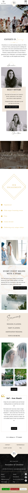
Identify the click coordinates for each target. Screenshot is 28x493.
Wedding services (5, 470)
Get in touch (3, 3)
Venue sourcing (14, 327)
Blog (14, 473)
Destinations (16, 468)
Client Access (7, 439)
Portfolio (3, 468)
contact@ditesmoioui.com (19, 460)
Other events (4, 473)
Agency (2, 465)
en (26, 3)
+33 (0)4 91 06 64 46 (7, 460)
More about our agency (12, 103)
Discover (14, 380)
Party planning (14, 319)
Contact (7, 436)
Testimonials (20, 436)
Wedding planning (14, 315)
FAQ (20, 439)
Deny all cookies (14, 489)
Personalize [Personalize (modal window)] (23, 489)
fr (24, 3)
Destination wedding (14, 323)
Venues (14, 465)
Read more (14, 419)
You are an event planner (18, 470)
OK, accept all (6, 489)
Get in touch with (14, 452)
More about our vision (20, 282)
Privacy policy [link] (14, 491)
